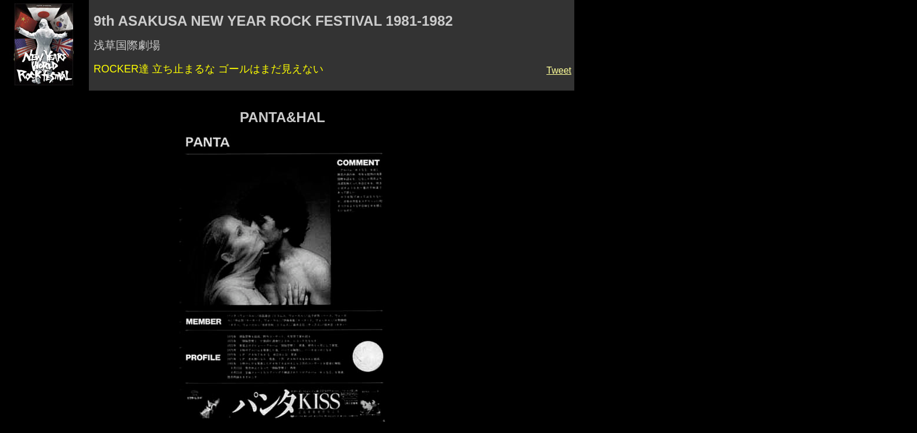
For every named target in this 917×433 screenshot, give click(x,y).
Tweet (558, 70)
